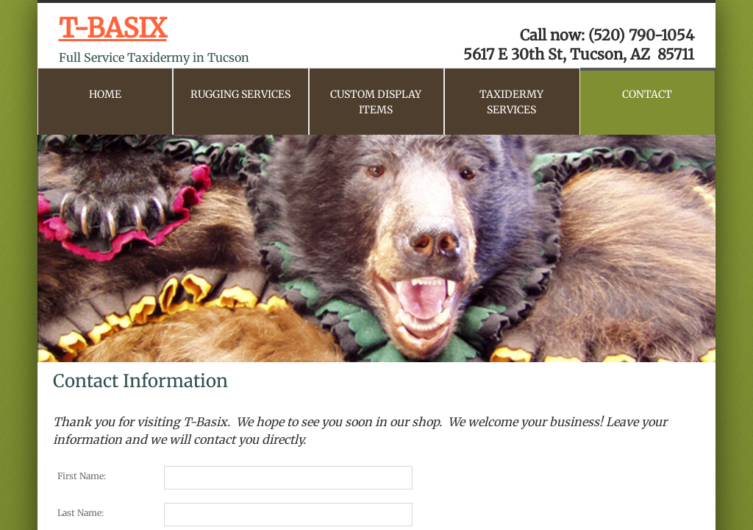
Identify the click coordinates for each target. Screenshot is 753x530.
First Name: (81, 475)
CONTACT (647, 94)
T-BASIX (113, 28)
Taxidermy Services (511, 102)
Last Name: (80, 512)
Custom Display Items (375, 102)
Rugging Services (240, 94)
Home (105, 94)
